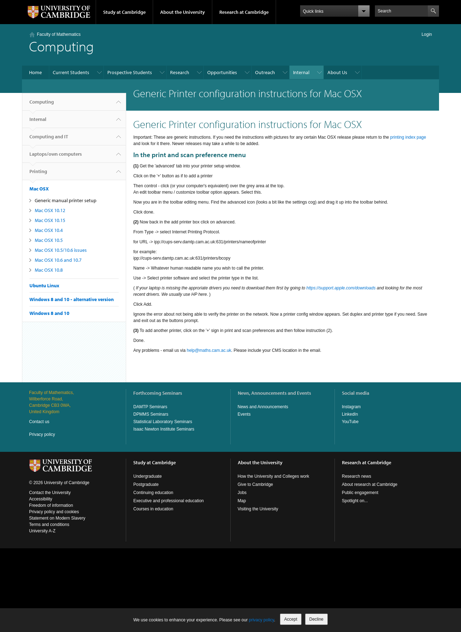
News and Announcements (263, 406)
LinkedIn (350, 414)
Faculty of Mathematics (58, 34)
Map (242, 500)
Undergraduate (147, 476)
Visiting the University (258, 508)
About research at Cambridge (370, 484)
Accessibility (40, 499)
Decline (316, 619)
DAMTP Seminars (150, 406)
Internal (301, 72)
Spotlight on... (355, 500)
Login (427, 34)
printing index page (408, 137)
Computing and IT (48, 139)
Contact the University (50, 492)
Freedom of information (51, 505)
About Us (337, 72)
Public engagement (360, 492)
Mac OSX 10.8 (49, 270)
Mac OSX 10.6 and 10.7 (58, 260)
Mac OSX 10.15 (50, 220)
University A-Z (42, 530)
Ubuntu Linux (44, 285)
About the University (182, 12)
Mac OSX (39, 188)
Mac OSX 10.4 (49, 230)
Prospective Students (129, 72)
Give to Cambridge (255, 484)
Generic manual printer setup (65, 200)
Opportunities (222, 72)
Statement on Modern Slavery (57, 518)
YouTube (350, 421)
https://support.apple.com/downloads (341, 287)
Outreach (265, 72)
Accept (290, 619)
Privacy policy (42, 434)
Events (244, 414)
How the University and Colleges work (273, 476)
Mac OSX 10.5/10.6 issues (61, 250)
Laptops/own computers (55, 157)
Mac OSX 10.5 (49, 240)
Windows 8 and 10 (49, 313)
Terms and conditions (49, 524)
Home (35, 72)
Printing (38, 174)
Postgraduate (145, 484)
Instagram (351, 406)
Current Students (71, 72)
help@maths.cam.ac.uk (209, 350)
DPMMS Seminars (150, 414)
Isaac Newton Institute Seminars (163, 429)
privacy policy (261, 619)
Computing (41, 105)
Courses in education (153, 508)
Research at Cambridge (244, 12)
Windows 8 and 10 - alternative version (71, 299)
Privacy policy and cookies (54, 511)
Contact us (39, 421)
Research (179, 72)
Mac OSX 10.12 (50, 210)
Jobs (242, 492)
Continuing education (153, 492)
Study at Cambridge (124, 12)
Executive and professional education (168, 500)
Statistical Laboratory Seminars (162, 421)
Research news (356, 476)
